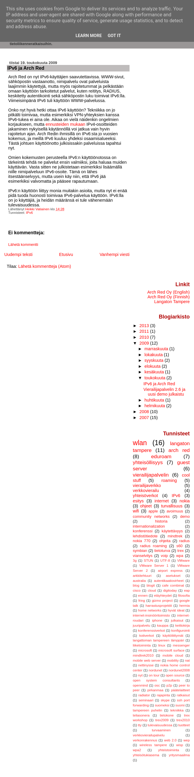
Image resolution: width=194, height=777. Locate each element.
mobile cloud (173, 655)
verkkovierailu (146, 490)
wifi (136, 511)
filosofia (184, 595)
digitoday (170, 590)
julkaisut (177, 620)
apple (153, 511)
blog (136, 585)
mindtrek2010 (143, 655)
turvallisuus (171, 506)
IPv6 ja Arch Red (159, 383)
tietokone (167, 715)
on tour (154, 675)
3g (135, 560)
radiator (144, 695)
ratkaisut (183, 695)
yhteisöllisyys (148, 462)
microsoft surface (171, 650)
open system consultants (156, 680)
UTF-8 (165, 560)
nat (187, 660)
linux (161, 645)
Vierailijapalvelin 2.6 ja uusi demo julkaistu (164, 392)
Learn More (88, 35)
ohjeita (165, 541)
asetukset (173, 575)
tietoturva (162, 550)
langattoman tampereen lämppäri (158, 640)
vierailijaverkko (147, 485)
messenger (181, 645)
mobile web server (147, 660)
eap (187, 590)
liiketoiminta (142, 645)
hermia (184, 605)
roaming (169, 480)
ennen (143, 595)
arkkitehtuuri (142, 575)
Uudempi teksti (18, 254)
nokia (184, 501)
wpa (179, 555)
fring (141, 600)
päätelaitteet (180, 690)
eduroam (161, 456)
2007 (144, 417)
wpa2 (137, 750)
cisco (137, 590)
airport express (170, 570)
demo (185, 516)
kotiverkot (146, 635)
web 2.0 (170, 740)
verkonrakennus (145, 740)
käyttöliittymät (173, 635)
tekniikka (177, 710)
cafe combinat (173, 585)
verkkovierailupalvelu (149, 735)
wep (186, 740)
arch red (179, 450)
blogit (150, 585)
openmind (140, 685)
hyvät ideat (176, 610)
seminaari (145, 700)
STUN (148, 560)
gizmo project (162, 600)
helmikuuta (155, 405)
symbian (140, 550)
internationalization (149, 526)
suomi (180, 705)
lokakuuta (154, 354)
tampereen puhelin (147, 710)
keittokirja (182, 625)
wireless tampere (153, 745)
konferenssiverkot (151, 630)
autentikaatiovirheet (169, 580)
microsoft (145, 650)
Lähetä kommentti (23, 245)
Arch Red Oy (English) (168, 292)
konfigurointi (180, 630)
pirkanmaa (155, 690)
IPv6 (29, 212)
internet (161, 501)
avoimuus (175, 511)
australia (139, 580)
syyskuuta (154, 360)
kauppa (162, 625)
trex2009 (162, 720)
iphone (157, 620)
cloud (152, 590)
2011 (144, 331)
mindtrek (175, 536)
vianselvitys (142, 555)
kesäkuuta (154, 372)
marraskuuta (156, 348)
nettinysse (146, 665)
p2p (169, 685)
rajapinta (163, 695)
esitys (138, 501)
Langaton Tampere (172, 301)
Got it (114, 35)
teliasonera (141, 715)
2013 (144, 325)
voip (164, 555)
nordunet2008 (179, 670)
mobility (173, 660)
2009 (144, 343)
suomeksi (162, 705)
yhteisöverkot (145, 495)
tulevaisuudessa (160, 725)
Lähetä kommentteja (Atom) (44, 266)
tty (139, 725)
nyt (140, 675)
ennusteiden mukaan (65, 124)
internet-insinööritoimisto (151, 615)
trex (180, 550)
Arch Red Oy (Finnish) (169, 296)
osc (157, 685)
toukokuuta (155, 377)
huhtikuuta (154, 400)
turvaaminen (161, 730)
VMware (183, 560)
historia (161, 521)
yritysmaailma (179, 755)
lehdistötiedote (145, 536)
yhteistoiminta (168, 750)
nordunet (155, 670)
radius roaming (153, 546)
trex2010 (183, 720)
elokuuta (153, 366)
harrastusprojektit (159, 605)
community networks (151, 516)
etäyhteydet (163, 595)
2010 (144, 337)
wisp (179, 745)
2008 (144, 411)
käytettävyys (172, 531)
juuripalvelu (141, 625)
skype (165, 700)
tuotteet (184, 725)
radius (184, 541)
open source (175, 675)
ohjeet (146, 506)
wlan (140, 443)
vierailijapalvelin (151, 475)
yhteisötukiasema (146, 755)
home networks (150, 610)
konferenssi (142, 531)
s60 (179, 546)
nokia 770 (141, 541)
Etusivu (66, 254)
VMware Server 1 (153, 565)
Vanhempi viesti (115, 254)
